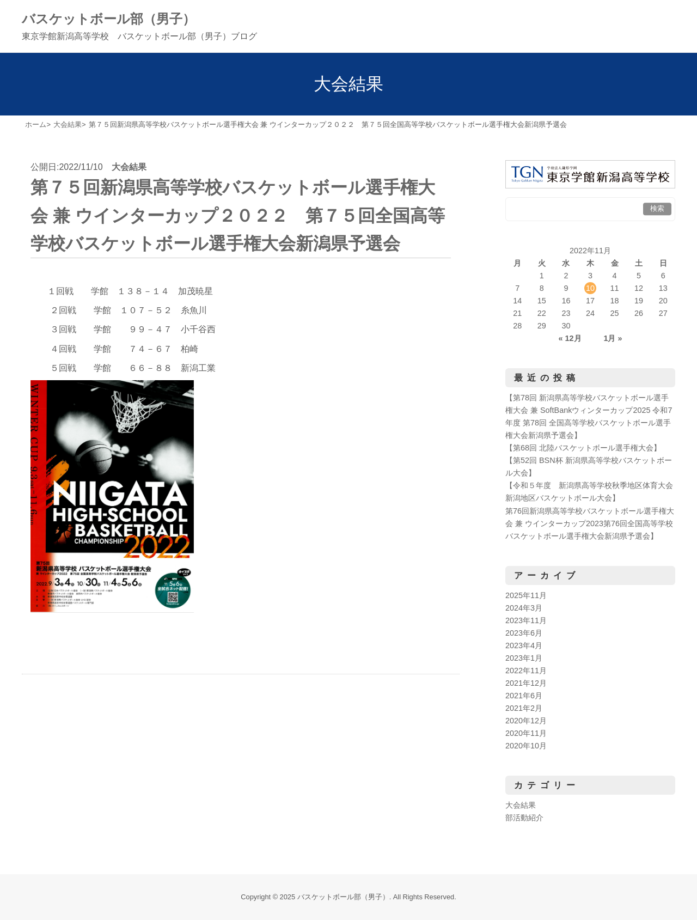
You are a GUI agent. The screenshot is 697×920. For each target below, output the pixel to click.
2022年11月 (526, 670)
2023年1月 (523, 658)
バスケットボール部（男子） (108, 18)
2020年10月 (526, 745)
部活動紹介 (524, 817)
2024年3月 (523, 608)
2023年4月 (523, 645)
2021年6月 (523, 695)
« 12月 (570, 338)
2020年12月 (526, 720)
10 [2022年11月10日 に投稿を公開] (590, 288)
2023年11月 (526, 620)
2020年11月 (526, 733)
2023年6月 (523, 633)
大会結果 (129, 167)
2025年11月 (526, 595)
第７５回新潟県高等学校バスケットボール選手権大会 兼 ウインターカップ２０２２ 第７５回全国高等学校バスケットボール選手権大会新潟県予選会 (237, 215)
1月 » (612, 338)
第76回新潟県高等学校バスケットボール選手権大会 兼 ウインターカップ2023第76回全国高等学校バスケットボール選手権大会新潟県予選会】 (589, 523)
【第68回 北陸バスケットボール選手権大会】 (583, 447)
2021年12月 (526, 683)
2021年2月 (523, 708)
